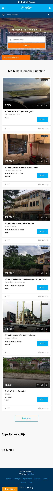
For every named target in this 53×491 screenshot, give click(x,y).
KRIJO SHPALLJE (27, 2)
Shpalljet (17, 479)
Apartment (27, 479)
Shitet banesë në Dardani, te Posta (20, 335)
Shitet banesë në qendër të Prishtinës (21, 167)
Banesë (37, 479)
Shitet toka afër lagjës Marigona (19, 111)
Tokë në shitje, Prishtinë (15, 391)
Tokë (30, 482)
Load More (26, 418)
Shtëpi (23, 482)
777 (8, 128)
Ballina (8, 479)
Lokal (45, 479)
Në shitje (45, 80)
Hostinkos (30, 474)
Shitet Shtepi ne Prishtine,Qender (19, 223)
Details (42, 120)
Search (26, 46)
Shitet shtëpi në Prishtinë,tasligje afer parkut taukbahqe (26, 279)
